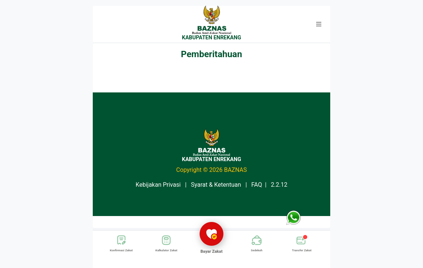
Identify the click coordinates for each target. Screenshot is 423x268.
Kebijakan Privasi (158, 184)
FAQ (256, 184)
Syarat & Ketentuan (216, 184)
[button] (318, 24)
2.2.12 (279, 184)
